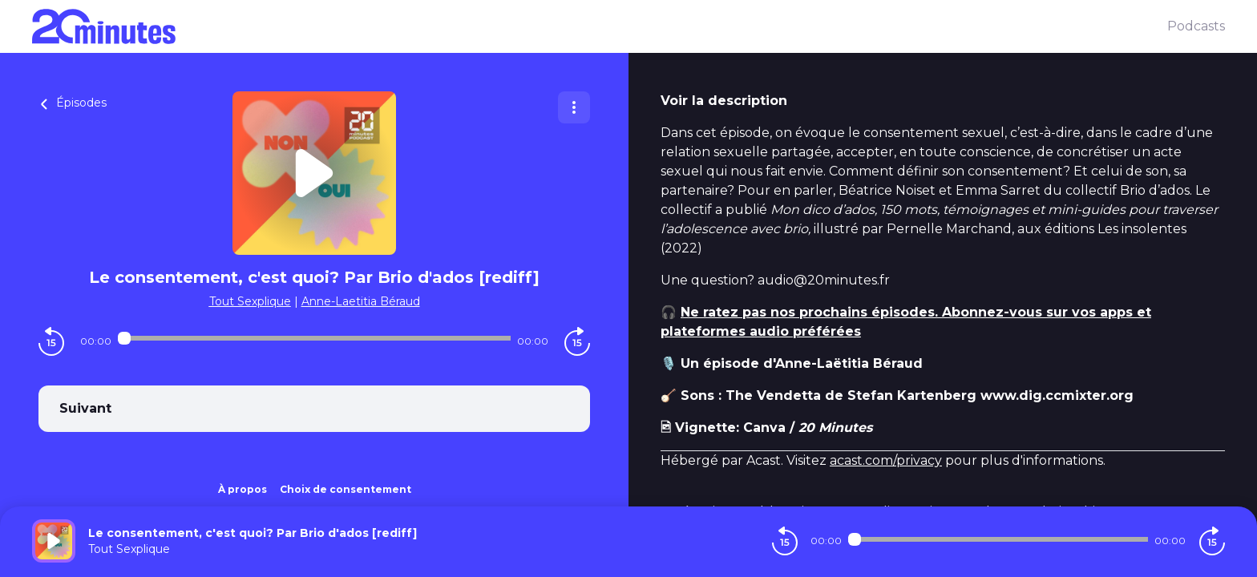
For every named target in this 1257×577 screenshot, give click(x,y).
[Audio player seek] (314, 338)
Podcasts (1196, 26)
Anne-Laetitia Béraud (360, 301)
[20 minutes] (599, 26)
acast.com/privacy (886, 460)
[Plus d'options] (574, 107)
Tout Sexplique (250, 301)
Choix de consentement (345, 489)
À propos (242, 489)
